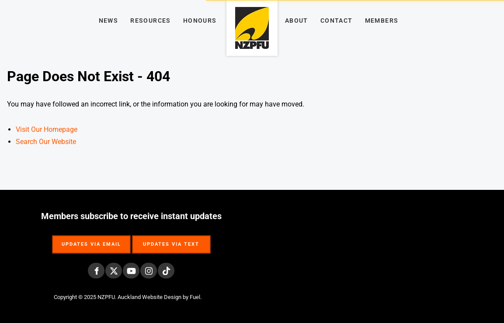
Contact (336, 20)
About (296, 20)
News (108, 20)
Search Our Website (46, 141)
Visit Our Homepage (46, 129)
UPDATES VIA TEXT (171, 240)
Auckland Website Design (149, 297)
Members (382, 20)
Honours (200, 20)
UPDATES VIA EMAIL (91, 240)
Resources (150, 20)
